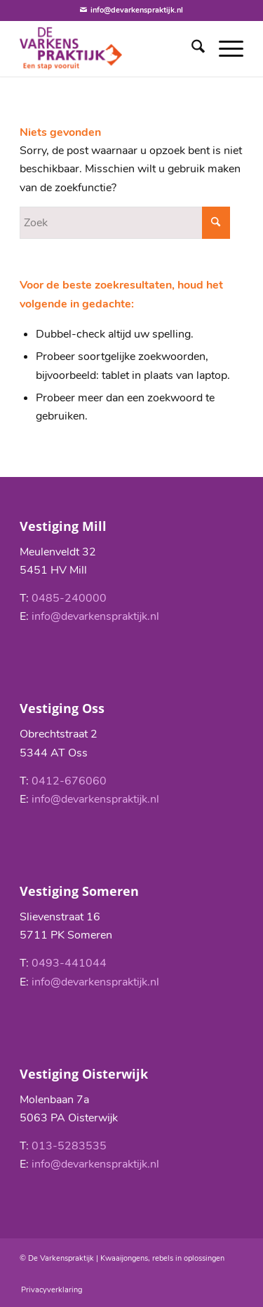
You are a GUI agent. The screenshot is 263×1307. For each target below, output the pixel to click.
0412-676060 (69, 781)
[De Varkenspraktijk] (109, 48)
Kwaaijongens (124, 1258)
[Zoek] (191, 48)
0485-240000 (69, 598)
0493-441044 (69, 963)
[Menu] (224, 48)
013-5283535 (69, 1146)
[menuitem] (191, 48)
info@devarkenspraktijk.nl (95, 616)
